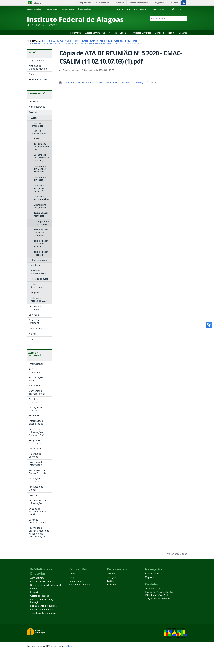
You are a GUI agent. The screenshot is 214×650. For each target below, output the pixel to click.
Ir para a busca (69, 9)
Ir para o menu (53, 9)
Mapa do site (158, 9)
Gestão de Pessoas (39, 595)
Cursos (85, 41)
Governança (75, 32)
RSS (185, 25)
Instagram (177, 25)
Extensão (34, 592)
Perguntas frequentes (79, 584)
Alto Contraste (141, 9)
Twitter (181, 25)
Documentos (131, 41)
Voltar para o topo (177, 553)
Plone (69, 646)
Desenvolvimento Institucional (45, 585)
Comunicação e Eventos (42, 581)
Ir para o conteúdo (35, 9)
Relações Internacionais (42, 609)
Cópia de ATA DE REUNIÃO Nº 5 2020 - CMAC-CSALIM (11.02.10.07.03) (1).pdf (103, 82)
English (182, 9)
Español (172, 9)
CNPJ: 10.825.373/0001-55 (157, 598)
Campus (60, 41)
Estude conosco (76, 581)
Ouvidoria (159, 32)
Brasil (37, 2)
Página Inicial (48, 41)
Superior (94, 41)
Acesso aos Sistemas (119, 32)
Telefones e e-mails (154, 588)
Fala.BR (171, 32)
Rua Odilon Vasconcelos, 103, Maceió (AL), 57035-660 (159, 593)
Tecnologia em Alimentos (111, 41)
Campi (72, 577)
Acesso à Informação (95, 32)
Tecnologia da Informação (43, 613)
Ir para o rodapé (86, 9)
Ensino (76, 41)
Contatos (183, 32)
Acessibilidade (124, 9)
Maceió (68, 41)
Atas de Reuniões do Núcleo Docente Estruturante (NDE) (53, 44)
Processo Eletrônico (142, 32)
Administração (37, 577)
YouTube (173, 25)
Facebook (169, 25)
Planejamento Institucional (43, 605)
